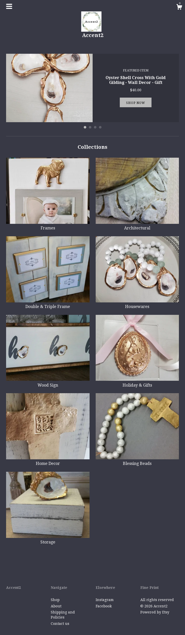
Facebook (104, 606)
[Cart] (179, 7)
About (56, 606)
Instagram (105, 600)
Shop (55, 600)
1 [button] (85, 127)
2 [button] (90, 127)
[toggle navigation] (9, 6)
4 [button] (100, 127)
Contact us (60, 624)
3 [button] (95, 127)
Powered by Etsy (154, 612)
